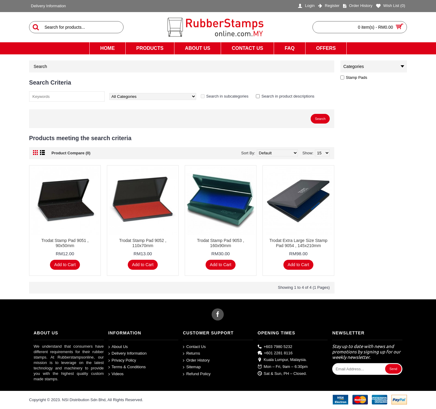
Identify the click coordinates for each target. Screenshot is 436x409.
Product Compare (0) (71, 153)
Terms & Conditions (127, 367)
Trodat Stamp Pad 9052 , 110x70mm (143, 243)
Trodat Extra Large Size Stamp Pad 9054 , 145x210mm (298, 243)
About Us (118, 346)
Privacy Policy (122, 360)
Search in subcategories (227, 96)
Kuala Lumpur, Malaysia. (282, 359)
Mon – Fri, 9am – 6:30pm (283, 366)
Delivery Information (127, 353)
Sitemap (192, 367)
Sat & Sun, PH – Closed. (282, 373)
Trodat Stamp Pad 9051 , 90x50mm (65, 243)
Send (393, 369)
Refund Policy (196, 374)
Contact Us (194, 346)
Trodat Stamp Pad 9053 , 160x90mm (220, 243)
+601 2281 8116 (275, 353)
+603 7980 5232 (275, 346)
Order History (196, 360)
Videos (116, 374)
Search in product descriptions (287, 96)
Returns (191, 353)
